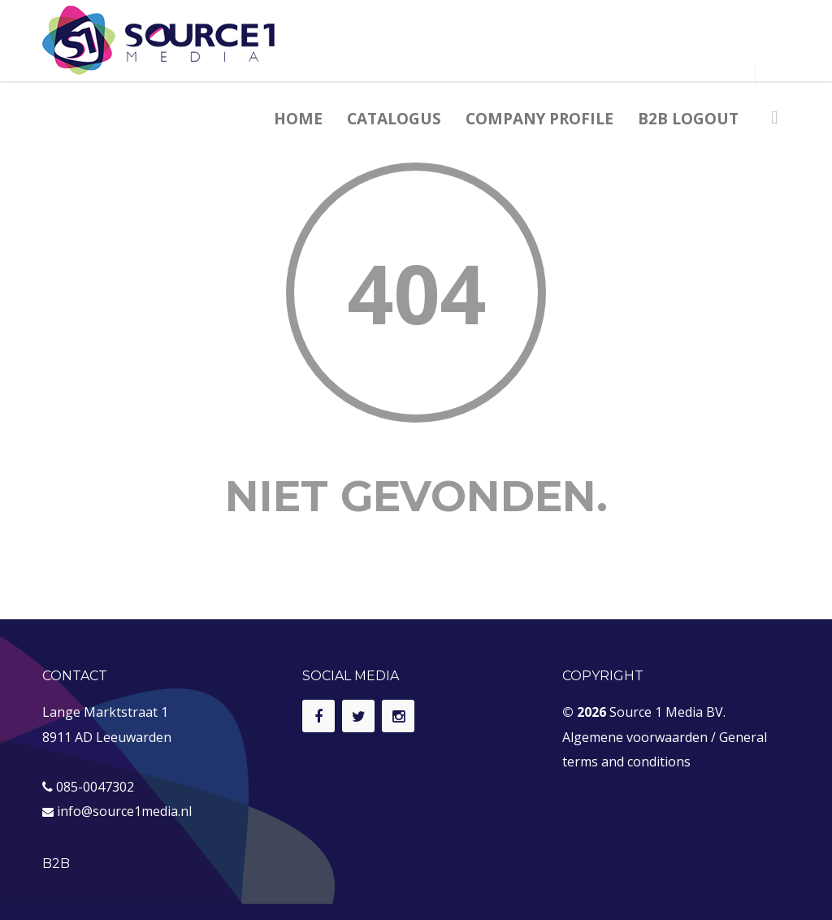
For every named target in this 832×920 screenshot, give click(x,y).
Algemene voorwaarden (635, 737)
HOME (298, 118)
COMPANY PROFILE (539, 118)
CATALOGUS (394, 118)
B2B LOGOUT (688, 118)
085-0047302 (95, 787)
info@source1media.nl (124, 811)
